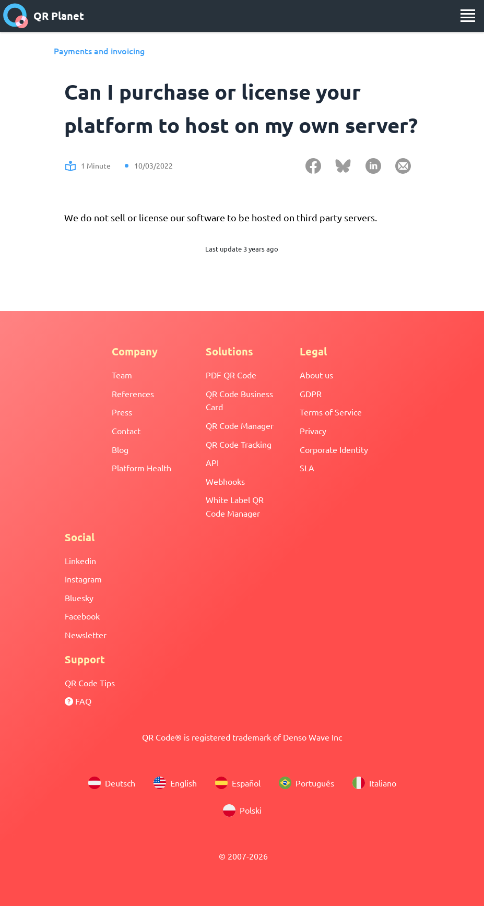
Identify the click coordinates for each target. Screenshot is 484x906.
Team (122, 374)
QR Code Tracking (238, 444)
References (133, 393)
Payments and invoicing (99, 50)
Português (306, 783)
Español (238, 783)
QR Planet (43, 15)
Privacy (313, 430)
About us (316, 374)
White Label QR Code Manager (235, 506)
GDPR (311, 393)
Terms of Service (331, 412)
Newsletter (86, 634)
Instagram (83, 579)
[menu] (467, 16)
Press (122, 412)
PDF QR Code (231, 374)
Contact (126, 430)
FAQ (78, 701)
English (175, 783)
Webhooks (225, 481)
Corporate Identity (334, 449)
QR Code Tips (90, 682)
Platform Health (141, 467)
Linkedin (80, 560)
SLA (307, 467)
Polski (242, 810)
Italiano (374, 783)
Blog (120, 449)
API (212, 462)
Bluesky (79, 597)
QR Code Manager (240, 425)
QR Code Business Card (239, 400)
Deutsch (111, 783)
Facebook (82, 616)
